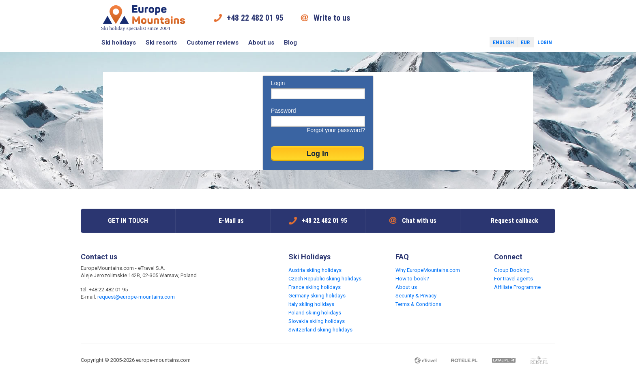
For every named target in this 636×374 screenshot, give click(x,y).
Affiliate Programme (517, 287)
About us (261, 42)
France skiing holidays (314, 287)
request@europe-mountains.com (136, 297)
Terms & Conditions (418, 304)
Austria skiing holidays (315, 270)
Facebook (464, 42)
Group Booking (512, 270)
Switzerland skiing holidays (320, 330)
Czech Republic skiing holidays (324, 279)
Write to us (332, 18)
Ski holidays (118, 42)
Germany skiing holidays (317, 296)
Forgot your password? (336, 130)
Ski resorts (161, 42)
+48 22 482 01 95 (255, 18)
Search (89, 42)
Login (544, 42)
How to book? (412, 279)
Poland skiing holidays (314, 313)
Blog (290, 42)
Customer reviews (212, 42)
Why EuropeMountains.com (427, 270)
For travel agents (513, 279)
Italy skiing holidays (311, 304)
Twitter (476, 42)
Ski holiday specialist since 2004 (144, 17)
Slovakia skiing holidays (316, 321)
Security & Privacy (415, 296)
